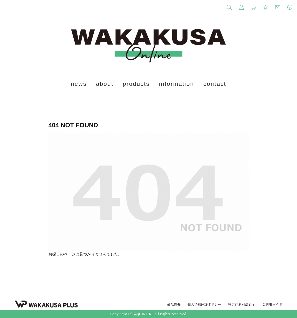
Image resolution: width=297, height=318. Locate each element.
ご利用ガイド (272, 304)
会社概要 (174, 304)
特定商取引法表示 (241, 304)
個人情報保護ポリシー (204, 304)
